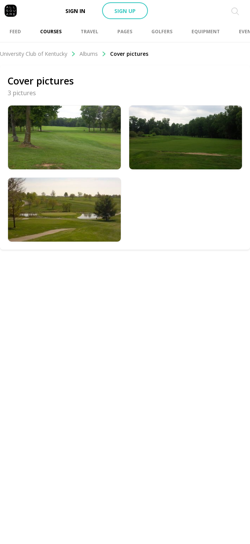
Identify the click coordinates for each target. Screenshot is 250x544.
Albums (93, 53)
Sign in (75, 11)
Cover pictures (129, 53)
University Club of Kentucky (38, 53)
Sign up (125, 11)
